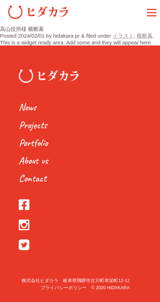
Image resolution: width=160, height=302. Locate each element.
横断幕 (145, 36)
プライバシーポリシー (64, 287)
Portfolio (33, 142)
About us (33, 160)
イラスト (123, 36)
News (27, 107)
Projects (33, 125)
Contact (32, 178)
